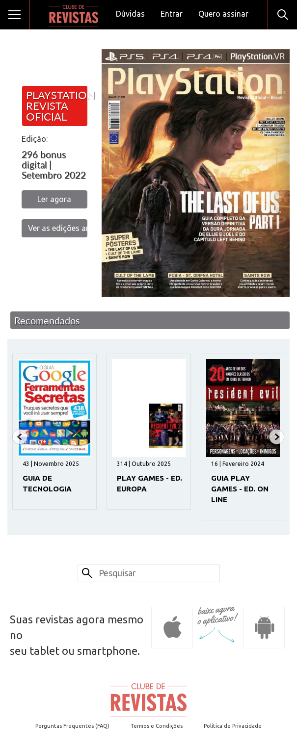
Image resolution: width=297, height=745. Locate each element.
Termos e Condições (157, 726)
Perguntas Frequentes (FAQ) (72, 726)
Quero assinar (223, 13)
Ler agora (54, 199)
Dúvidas (130, 13)
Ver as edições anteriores (57, 228)
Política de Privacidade (233, 726)
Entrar (172, 13)
